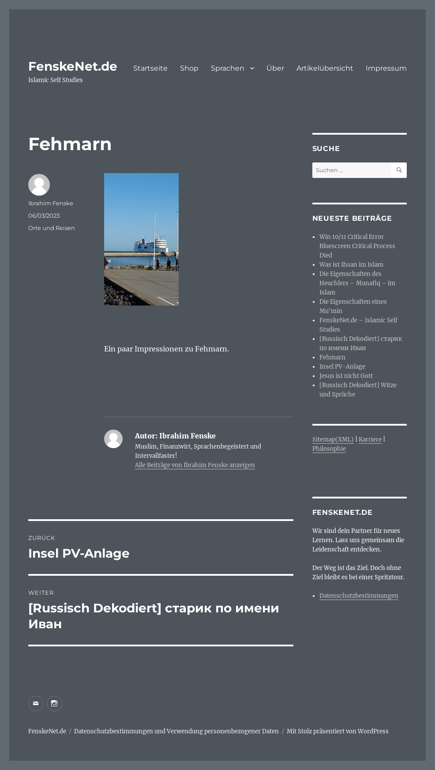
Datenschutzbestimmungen (358, 596)
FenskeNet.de (72, 66)
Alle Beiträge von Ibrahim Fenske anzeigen (195, 465)
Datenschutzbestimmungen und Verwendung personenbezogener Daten (176, 731)
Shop (189, 68)
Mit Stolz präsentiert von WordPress (338, 731)
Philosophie (329, 449)
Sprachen (227, 68)
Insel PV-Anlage (342, 366)
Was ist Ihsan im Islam (351, 264)
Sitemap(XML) (333, 439)
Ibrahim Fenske (50, 203)
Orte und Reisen (51, 227)
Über (275, 68)
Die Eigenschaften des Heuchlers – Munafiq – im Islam (357, 283)
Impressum (386, 68)
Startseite (150, 68)
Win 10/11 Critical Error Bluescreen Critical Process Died (357, 246)
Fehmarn (332, 357)
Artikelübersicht (324, 68)
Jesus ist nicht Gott (346, 376)
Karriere (370, 439)
